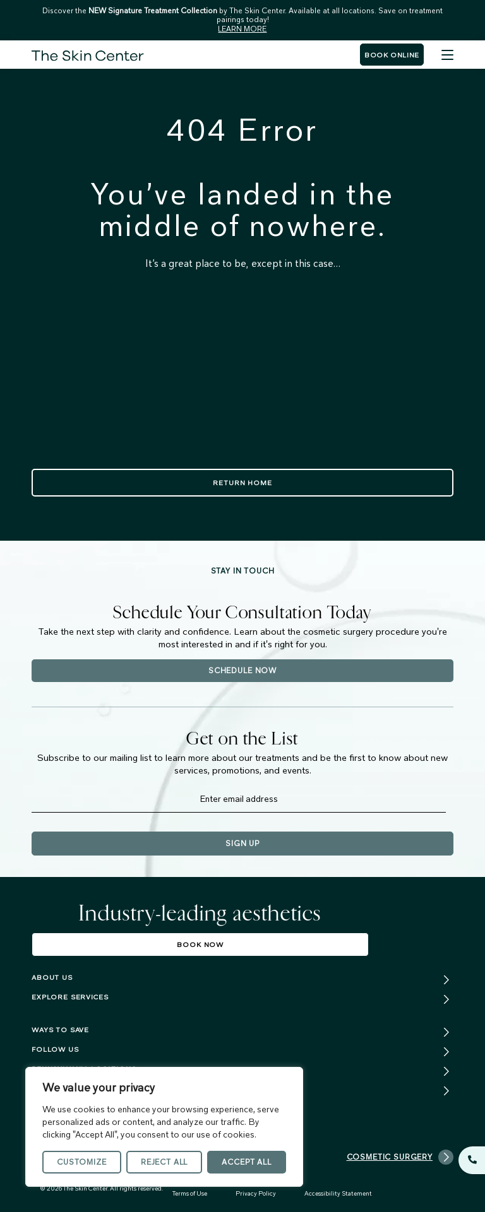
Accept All (246, 1162)
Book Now (200, 944)
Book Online (391, 54)
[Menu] (447, 55)
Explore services (70, 996)
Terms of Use (189, 1193)
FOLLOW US (55, 1049)
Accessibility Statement (338, 1193)
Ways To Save (60, 1029)
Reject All (164, 1162)
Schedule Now (242, 670)
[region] (164, 1127)
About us (52, 977)
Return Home (242, 482)
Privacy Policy (256, 1193)
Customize (82, 1162)
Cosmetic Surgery (400, 1157)
